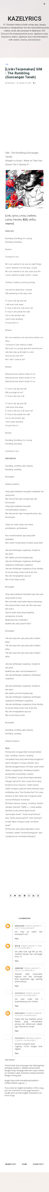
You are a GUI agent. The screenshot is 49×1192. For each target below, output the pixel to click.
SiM (6, 64)
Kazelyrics (24, 18)
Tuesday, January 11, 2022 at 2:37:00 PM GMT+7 (28, 969)
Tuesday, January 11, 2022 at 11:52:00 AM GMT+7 (28, 947)
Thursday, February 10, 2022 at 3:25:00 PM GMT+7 (28, 1014)
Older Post (38, 1164)
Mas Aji (17, 946)
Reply (16, 938)
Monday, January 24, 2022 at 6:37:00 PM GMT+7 (27, 994)
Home (24, 1164)
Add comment (10, 1060)
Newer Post (10, 1164)
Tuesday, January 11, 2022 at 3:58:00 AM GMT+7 (28, 927)
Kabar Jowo (20, 926)
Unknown (19, 968)
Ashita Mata (20, 1013)
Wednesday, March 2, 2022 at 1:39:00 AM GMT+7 (28, 1039)
